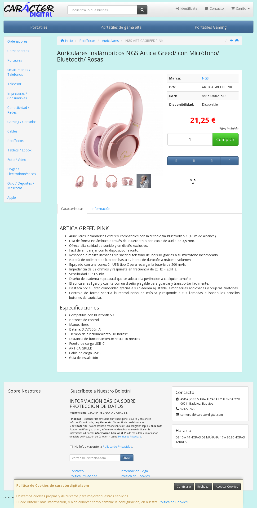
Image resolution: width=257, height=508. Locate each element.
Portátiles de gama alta (121, 27)
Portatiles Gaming (211, 27)
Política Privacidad (83, 476)
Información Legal (135, 471)
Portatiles (39, 27)
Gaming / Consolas (21, 121)
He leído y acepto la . (104, 447)
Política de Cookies (173, 502)
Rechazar (203, 487)
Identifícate (186, 8)
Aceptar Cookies (227, 487)
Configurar (184, 487)
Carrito (240, 8)
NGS (205, 78)
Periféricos (15, 140)
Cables (12, 131)
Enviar (127, 458)
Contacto (214, 8)
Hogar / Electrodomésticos (21, 171)
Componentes (18, 51)
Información (101, 208)
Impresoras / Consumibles (17, 95)
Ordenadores (17, 41)
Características (72, 208)
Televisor (14, 84)
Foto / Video (16, 159)
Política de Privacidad (129, 436)
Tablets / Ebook (19, 150)
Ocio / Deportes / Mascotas (20, 185)
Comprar (225, 139)
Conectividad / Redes (18, 110)
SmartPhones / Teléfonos (18, 72)
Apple (11, 197)
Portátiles (14, 60)
